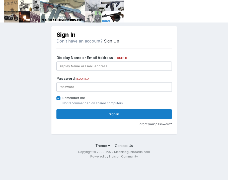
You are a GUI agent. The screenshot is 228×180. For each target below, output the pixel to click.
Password (72, 78)
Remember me (73, 98)
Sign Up (111, 41)
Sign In (114, 114)
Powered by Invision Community (114, 156)
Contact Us (124, 146)
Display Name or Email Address (91, 58)
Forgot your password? (155, 124)
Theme (102, 146)
